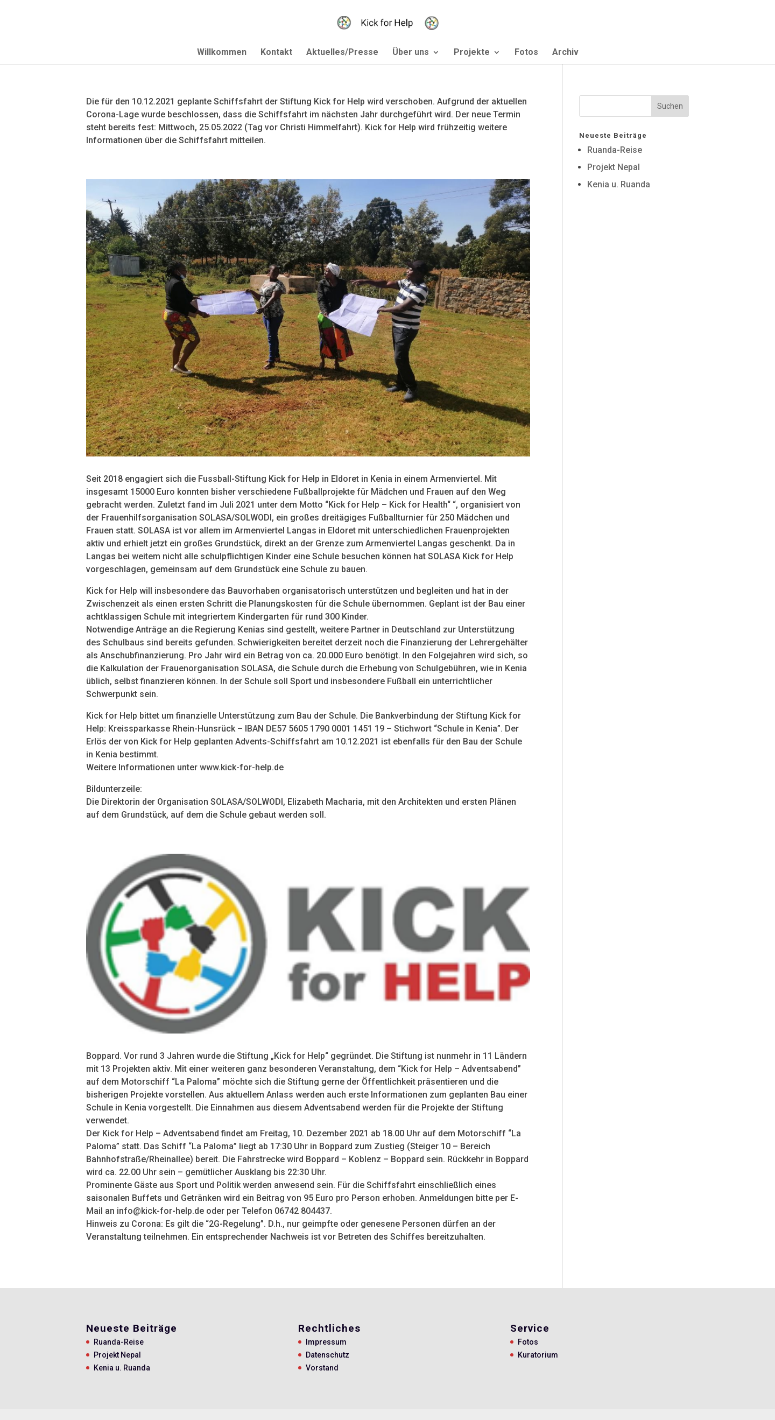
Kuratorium (538, 1355)
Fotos (526, 52)
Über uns (410, 52)
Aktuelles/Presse (342, 52)
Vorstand (322, 1367)
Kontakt (276, 52)
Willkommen (221, 52)
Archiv (565, 52)
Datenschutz (327, 1355)
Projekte (472, 52)
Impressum (326, 1342)
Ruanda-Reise (614, 150)
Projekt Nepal (613, 167)
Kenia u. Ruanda (618, 184)
